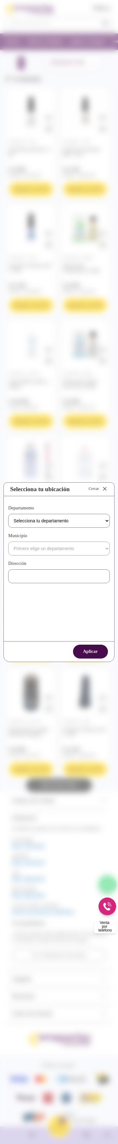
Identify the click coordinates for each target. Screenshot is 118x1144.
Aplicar (90, 651)
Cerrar (98, 489)
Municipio (17, 535)
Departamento (21, 508)
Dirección (17, 563)
